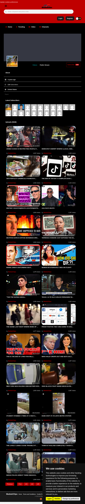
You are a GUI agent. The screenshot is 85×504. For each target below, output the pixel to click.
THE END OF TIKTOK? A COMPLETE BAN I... (57, 178)
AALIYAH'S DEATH (48, 208)
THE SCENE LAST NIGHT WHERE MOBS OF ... (22, 327)
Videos (35, 65)
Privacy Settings (5, 503)
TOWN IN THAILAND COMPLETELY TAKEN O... (58, 445)
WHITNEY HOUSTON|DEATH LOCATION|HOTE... (22, 208)
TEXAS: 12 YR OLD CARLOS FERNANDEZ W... (57, 297)
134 (32, 484)
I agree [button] (49, 499)
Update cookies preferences (9, 2)
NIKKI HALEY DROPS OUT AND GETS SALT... (57, 356)
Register (70, 18)
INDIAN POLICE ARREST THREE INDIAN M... (21, 475)
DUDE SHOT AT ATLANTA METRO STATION (56, 416)
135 (38, 484)
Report (7, 94)
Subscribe (73, 65)
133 (26, 484)
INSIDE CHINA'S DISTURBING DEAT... (19, 267)
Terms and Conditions (29, 494)
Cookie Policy (41, 494)
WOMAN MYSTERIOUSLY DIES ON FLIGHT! (56, 267)
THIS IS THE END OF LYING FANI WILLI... (20, 356)
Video (32, 27)
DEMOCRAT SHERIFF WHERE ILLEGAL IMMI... (57, 149)
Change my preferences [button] (71, 499)
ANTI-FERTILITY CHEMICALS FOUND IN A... (21, 178)
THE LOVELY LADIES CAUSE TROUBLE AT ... (21, 445)
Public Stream (44, 65)
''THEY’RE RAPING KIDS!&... (16, 297)
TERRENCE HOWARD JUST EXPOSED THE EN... (58, 238)
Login (60, 18)
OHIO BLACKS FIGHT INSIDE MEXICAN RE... (57, 386)
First (20, 484)
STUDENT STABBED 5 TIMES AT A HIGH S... (21, 416)
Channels (44, 27)
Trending (20, 27)
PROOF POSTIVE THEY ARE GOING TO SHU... (57, 327)
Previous (10, 484)
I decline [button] (57, 499)
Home (8, 27)
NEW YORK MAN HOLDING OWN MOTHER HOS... (23, 386)
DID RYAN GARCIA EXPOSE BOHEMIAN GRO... (22, 238)
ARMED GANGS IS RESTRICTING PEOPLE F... (22, 149)
